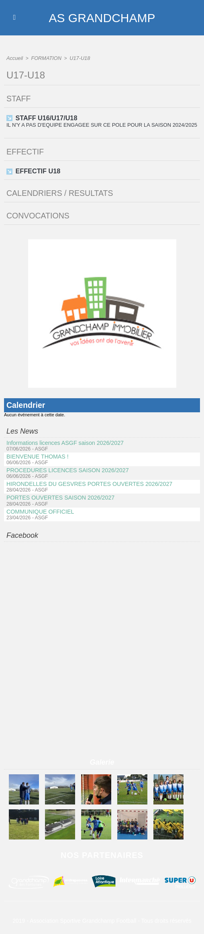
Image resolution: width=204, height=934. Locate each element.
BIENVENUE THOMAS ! (36, 455)
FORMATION (44, 58)
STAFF (18, 98)
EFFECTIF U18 (37, 170)
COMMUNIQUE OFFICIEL (39, 510)
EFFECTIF (25, 150)
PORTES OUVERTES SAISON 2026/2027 (59, 496)
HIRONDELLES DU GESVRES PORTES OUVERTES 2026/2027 (87, 483)
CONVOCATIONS (38, 214)
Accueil (14, 58)
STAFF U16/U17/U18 (45, 117)
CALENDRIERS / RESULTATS (61, 191)
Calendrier (26, 403)
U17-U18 (76, 58)
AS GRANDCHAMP (102, 17)
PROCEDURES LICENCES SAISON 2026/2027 (66, 469)
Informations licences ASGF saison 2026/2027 (64, 441)
